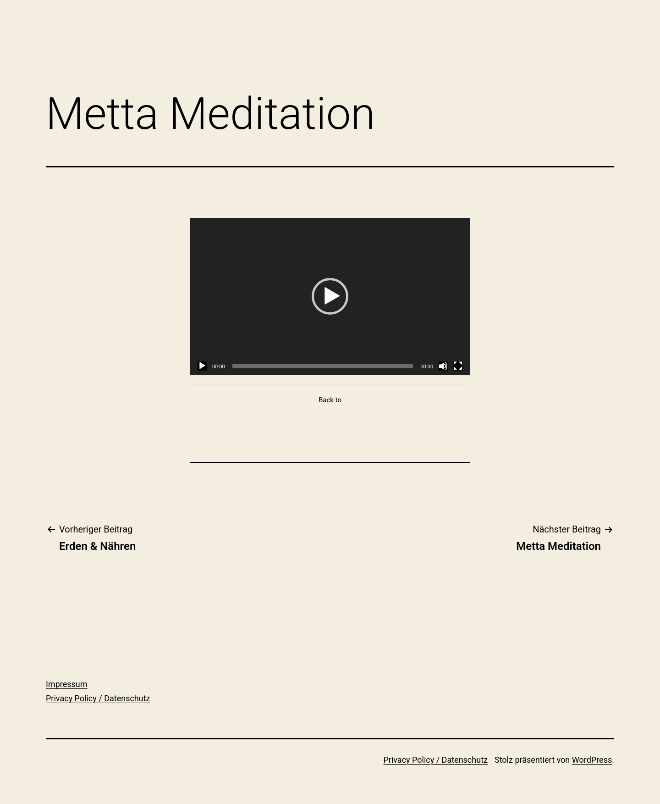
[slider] (322, 366)
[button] (330, 296)
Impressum (67, 684)
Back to (330, 400)
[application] (330, 296)
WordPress (592, 760)
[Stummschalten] (443, 366)
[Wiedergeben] (202, 366)
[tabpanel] (330, 296)
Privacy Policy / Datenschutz (98, 698)
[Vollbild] (457, 366)
